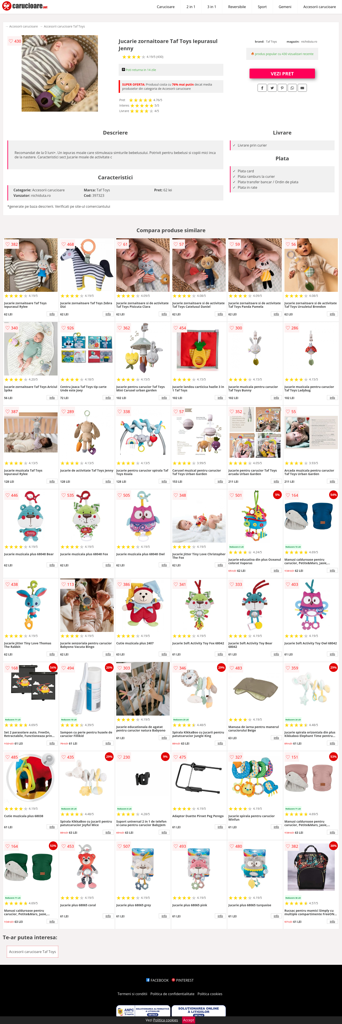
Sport (262, 6)
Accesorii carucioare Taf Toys (64, 26)
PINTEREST (182, 980)
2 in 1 (190, 6)
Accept (188, 1020)
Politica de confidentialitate (172, 993)
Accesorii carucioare (319, 6)
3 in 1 (211, 6)
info (52, 314)
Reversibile (237, 6)
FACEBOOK (157, 980)
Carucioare (165, 6)
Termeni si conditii (132, 993)
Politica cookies (210, 993)
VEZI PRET (282, 73)
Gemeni (285, 6)
